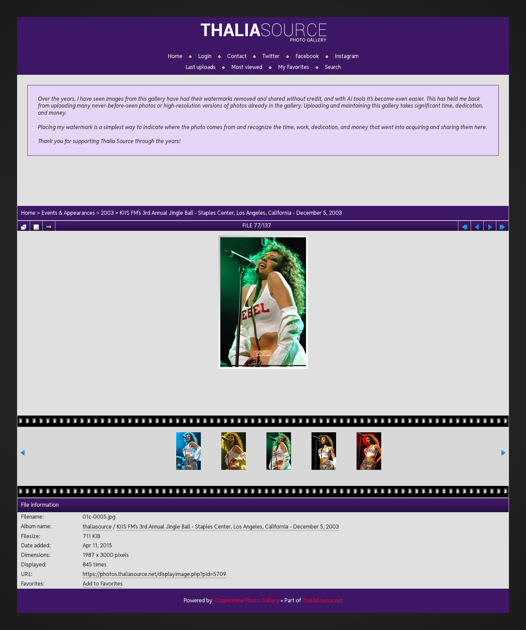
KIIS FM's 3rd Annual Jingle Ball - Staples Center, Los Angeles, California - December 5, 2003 (231, 212)
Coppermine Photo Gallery (246, 600)
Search (333, 67)
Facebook (307, 56)
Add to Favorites (103, 583)
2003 (107, 212)
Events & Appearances (68, 212)
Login (204, 56)
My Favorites (293, 67)
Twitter (271, 56)
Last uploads (200, 67)
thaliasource (97, 526)
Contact (237, 56)
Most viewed (246, 67)
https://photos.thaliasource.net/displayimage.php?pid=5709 (154, 574)
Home (175, 56)
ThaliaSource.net (323, 600)
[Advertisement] (263, 181)
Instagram (347, 56)
